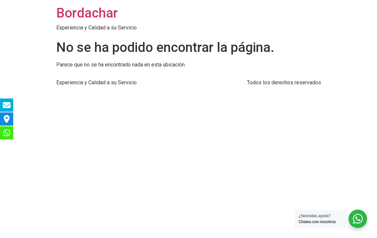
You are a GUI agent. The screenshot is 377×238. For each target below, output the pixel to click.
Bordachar (87, 13)
